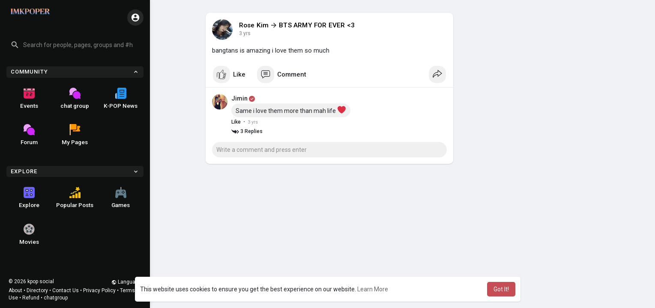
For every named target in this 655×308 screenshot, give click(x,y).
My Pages (75, 134)
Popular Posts (74, 197)
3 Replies (247, 131)
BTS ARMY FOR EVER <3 (317, 25)
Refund (30, 298)
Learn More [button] (372, 289)
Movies (29, 234)
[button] (75, 44)
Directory (37, 290)
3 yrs (245, 33)
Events (29, 98)
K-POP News (121, 98)
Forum (29, 134)
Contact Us (65, 290)
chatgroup (56, 298)
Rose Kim (254, 25)
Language (126, 282)
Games (120, 197)
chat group (74, 98)
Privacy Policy (99, 290)
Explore (29, 197)
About (15, 290)
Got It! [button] (501, 289)
